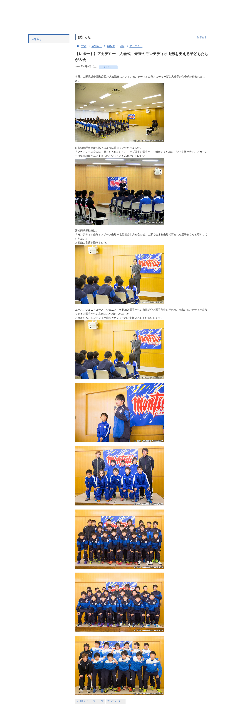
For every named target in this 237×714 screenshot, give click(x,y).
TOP (80, 46)
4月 (120, 46)
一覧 (101, 701)
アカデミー (134, 46)
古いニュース (115, 701)
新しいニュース (86, 701)
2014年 (109, 46)
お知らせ (36, 39)
